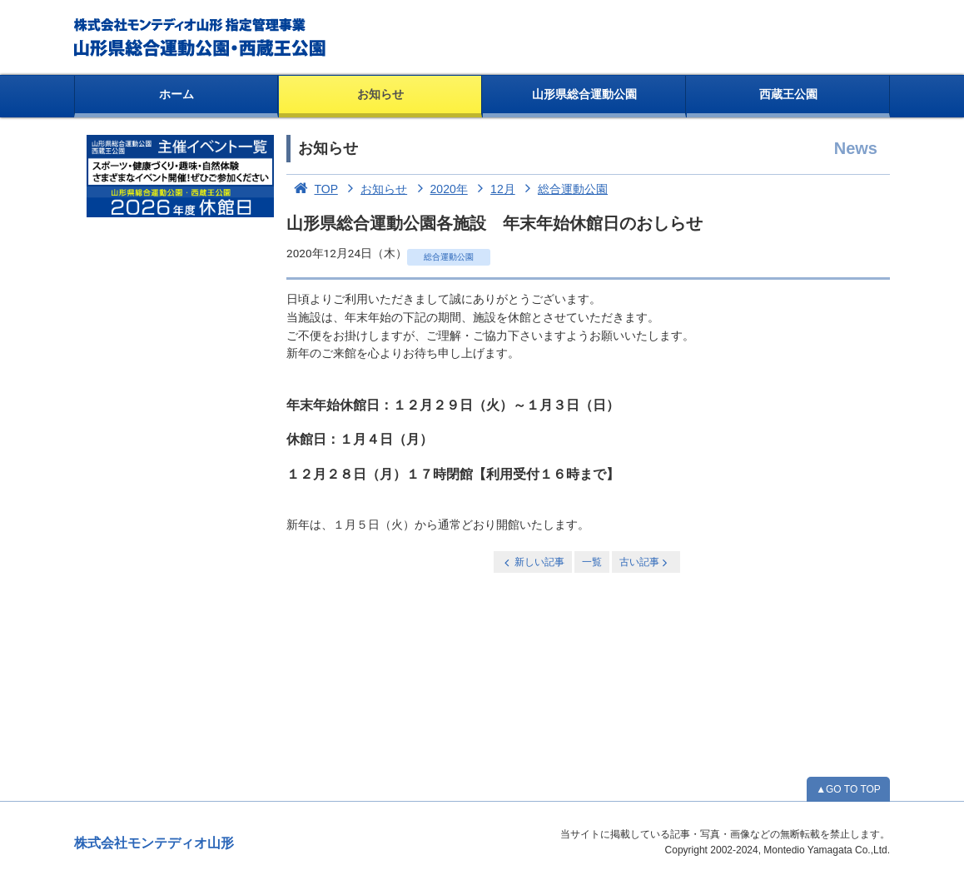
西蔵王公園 (788, 94)
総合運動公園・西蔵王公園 (201, 37)
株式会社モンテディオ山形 (154, 843)
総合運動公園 (564, 189)
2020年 (439, 189)
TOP (312, 189)
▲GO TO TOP (848, 789)
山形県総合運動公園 (584, 94)
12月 (493, 189)
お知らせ (380, 94)
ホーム (176, 94)
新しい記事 (532, 562)
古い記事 (644, 562)
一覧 (592, 562)
